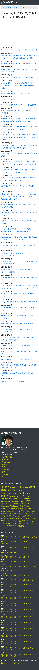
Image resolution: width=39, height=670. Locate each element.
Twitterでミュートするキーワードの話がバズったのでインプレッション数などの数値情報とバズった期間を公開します (19, 137)
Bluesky (4, 464)
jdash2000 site (9, 2)
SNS (27, 496)
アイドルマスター (9, 493)
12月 (6, 543)
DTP (4, 487)
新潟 (3, 490)
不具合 (16, 513)
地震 (19, 521)
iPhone (30, 493)
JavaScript (5, 501)
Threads (5, 472)
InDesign (19, 518)
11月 (35, 537)
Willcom (3, 521)
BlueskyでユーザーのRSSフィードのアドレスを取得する (19, 50)
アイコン (4, 523)
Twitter (4, 459)
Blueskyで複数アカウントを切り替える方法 (15, 94)
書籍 (20, 513)
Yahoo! (27, 506)
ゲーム (29, 516)
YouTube (4, 499)
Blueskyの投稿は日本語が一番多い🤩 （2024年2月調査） (19, 64)
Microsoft (4, 513)
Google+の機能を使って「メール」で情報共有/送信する (19, 302)
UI (12, 511)
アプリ (31, 513)
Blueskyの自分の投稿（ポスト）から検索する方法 (17, 77)
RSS (23, 521)
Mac (29, 518)
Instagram (5, 469)
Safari (10, 523)
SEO (30, 508)
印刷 (15, 490)
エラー (15, 526)
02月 (6, 537)
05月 (15, 537)
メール (10, 513)
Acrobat (3, 526)
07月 (23, 537)
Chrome (3, 518)
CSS (19, 499)
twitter (20, 487)
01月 (2, 537)
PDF (11, 499)
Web (33, 518)
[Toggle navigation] (35, 2)
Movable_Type (21, 508)
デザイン (20, 496)
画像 (21, 506)
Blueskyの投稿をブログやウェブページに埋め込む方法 (18, 105)
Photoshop (14, 506)
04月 (11, 537)
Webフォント (17, 523)
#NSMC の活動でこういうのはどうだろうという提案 (18, 345)
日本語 (4, 504)
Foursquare (6, 477)
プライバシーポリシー (20, 663)
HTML (33, 511)
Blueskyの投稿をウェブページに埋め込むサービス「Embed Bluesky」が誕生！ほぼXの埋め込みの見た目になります (19, 85)
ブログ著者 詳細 (6, 457)
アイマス (17, 511)
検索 (3, 496)
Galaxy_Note (11, 518)
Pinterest (5, 474)
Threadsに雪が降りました (9, 99)
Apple (9, 511)
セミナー (25, 523)
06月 (19, 537)
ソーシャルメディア (18, 7)
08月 (23, 541)
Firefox (27, 504)
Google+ (25, 513)
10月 (31, 537)
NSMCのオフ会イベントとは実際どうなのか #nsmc (17, 324)
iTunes (25, 518)
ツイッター (18, 516)
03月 (11, 541)
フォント (22, 490)
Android (3, 511)
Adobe (22, 493)
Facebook (5, 462)
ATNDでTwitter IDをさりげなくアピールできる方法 (17, 359)
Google (12, 487)
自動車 (12, 508)
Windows (11, 496)
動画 (21, 504)
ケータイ (4, 508)
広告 (15, 499)
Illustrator (5, 506)
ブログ (32, 499)
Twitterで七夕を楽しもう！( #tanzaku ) (13, 381)
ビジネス (29, 501)
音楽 (22, 511)
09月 (27, 537)
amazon (27, 511)
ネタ (9, 490)
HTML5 (9, 526)
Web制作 (30, 487)
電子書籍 (21, 526)
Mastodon (5, 467)
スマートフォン (12, 521)
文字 (24, 516)
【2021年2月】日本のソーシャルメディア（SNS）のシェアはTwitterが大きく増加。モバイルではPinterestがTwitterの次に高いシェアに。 (18, 196)
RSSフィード (6, 663)
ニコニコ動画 (13, 504)
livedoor (26, 499)
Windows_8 (29, 521)
